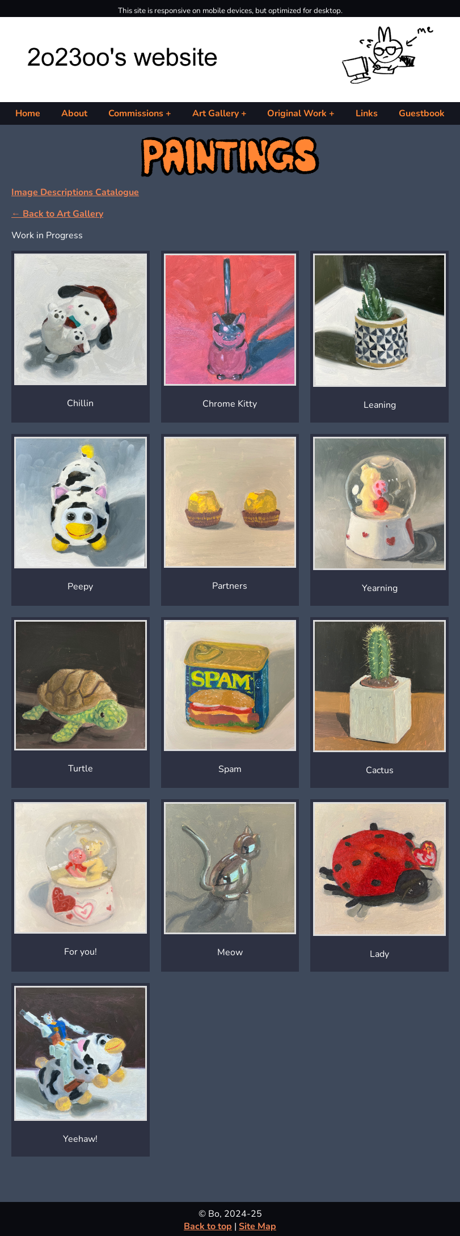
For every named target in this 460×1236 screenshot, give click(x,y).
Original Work (297, 113)
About (74, 113)
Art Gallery (215, 113)
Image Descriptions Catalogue (75, 192)
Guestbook (422, 113)
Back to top (208, 1226)
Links (367, 113)
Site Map (257, 1226)
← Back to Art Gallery (57, 214)
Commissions (135, 113)
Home (27, 113)
